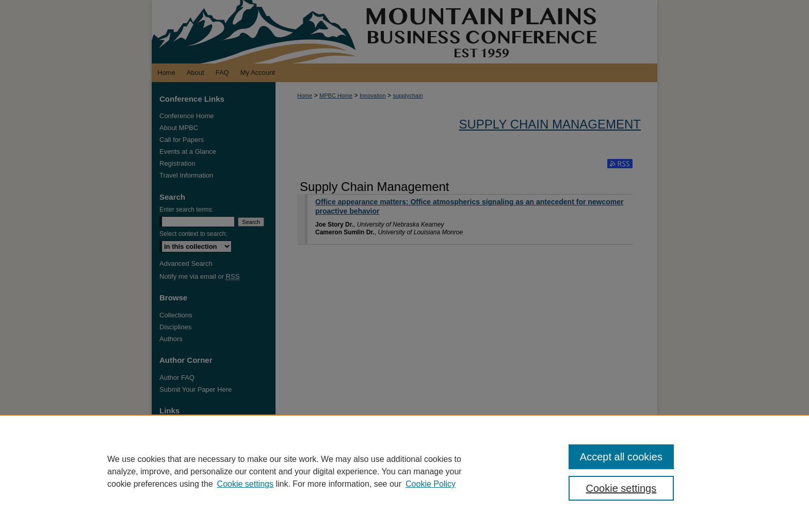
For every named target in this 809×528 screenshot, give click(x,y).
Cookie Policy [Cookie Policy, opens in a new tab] (431, 483)
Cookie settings (245, 483)
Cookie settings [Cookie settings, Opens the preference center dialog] (621, 488)
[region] (404, 471)
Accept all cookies (621, 456)
